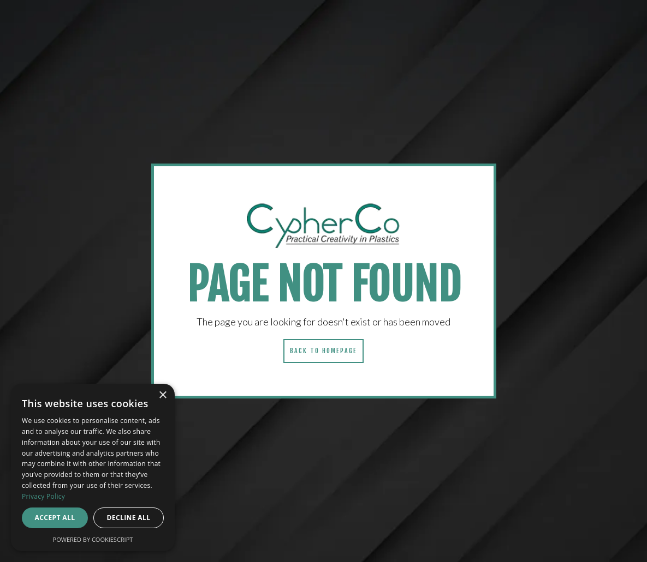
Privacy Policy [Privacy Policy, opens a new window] (43, 496)
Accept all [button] (55, 517)
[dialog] (93, 467)
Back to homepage (323, 351)
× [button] (162, 395)
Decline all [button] (129, 517)
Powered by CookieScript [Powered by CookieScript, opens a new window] (93, 539)
